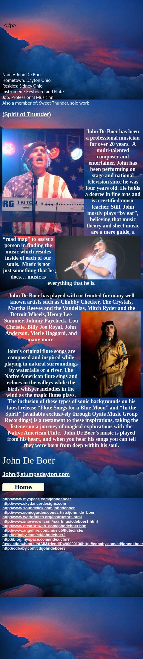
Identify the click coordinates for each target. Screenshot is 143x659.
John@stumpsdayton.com (36, 474)
